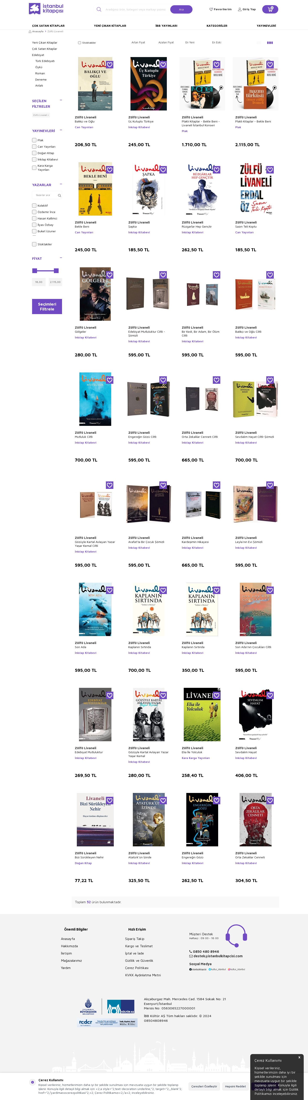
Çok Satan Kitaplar (48, 25)
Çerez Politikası (136, 968)
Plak (37, 140)
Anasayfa (36, 31)
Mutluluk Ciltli (84, 436)
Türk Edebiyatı (45, 61)
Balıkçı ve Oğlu (85, 121)
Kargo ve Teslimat (139, 946)
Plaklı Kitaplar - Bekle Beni (253, 121)
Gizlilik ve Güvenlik (139, 960)
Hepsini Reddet (235, 1086)
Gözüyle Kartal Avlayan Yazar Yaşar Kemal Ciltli (95, 543)
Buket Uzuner (44, 231)
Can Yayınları (43, 146)
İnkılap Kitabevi (45, 159)
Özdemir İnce (43, 212)
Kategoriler (217, 25)
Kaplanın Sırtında (139, 647)
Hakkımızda (69, 946)
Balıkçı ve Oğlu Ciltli (248, 331)
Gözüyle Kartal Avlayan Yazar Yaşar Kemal (148, 754)
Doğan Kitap (43, 153)
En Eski (216, 42)
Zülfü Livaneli (85, 117)
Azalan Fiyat (166, 42)
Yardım (66, 968)
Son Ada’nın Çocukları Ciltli (253, 647)
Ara (181, 9)
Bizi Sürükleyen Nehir (89, 857)
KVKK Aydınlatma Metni (143, 975)
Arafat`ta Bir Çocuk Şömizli (146, 542)
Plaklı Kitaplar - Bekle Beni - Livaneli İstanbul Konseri (201, 123)
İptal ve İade (134, 953)
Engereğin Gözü (192, 857)
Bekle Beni (82, 226)
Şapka (132, 226)
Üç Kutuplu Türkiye (141, 121)
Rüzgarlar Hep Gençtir (197, 226)
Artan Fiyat (138, 42)
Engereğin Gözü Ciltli (142, 436)
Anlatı (39, 85)
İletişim (66, 953)
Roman (40, 73)
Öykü (38, 67)
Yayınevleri (266, 25)
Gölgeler (80, 331)
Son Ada (80, 647)
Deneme (41, 79)
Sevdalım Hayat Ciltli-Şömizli (254, 436)
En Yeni (189, 42)
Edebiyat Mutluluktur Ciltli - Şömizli (146, 333)
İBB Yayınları (166, 25)
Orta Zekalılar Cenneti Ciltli (200, 436)
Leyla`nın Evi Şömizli (248, 542)
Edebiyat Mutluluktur (89, 752)
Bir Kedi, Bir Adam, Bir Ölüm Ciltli (200, 333)
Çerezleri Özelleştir (204, 1086)
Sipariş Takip (134, 939)
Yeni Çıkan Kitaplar (110, 25)
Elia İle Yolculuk (192, 752)
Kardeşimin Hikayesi (195, 542)
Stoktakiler (42, 244)
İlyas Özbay (42, 225)
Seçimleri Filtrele (47, 307)
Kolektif (40, 205)
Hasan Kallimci (44, 218)
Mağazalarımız (71, 960)
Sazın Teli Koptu (246, 226)
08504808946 (156, 1020)
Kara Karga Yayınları (42, 167)
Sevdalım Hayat (246, 752)
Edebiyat (38, 55)
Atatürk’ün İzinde (139, 857)
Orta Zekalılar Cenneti (250, 857)
